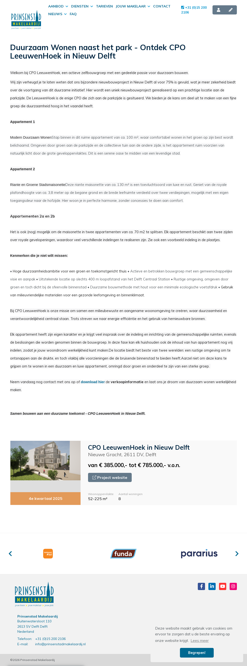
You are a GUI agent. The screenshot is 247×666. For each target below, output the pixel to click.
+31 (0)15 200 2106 (194, 9)
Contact (162, 6)
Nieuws (57, 14)
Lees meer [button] (200, 640)
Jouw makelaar (133, 6)
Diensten (82, 6)
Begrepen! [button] (197, 653)
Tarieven (104, 6)
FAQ (73, 14)
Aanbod (58, 6)
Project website (109, 477)
